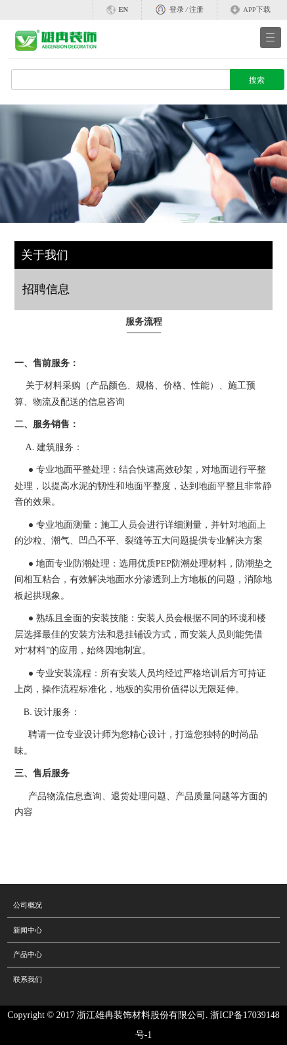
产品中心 (27, 954)
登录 (176, 9)
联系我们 (27, 979)
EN (124, 9)
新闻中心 (27, 930)
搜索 (257, 80)
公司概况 (27, 905)
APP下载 (256, 9)
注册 (196, 9)
